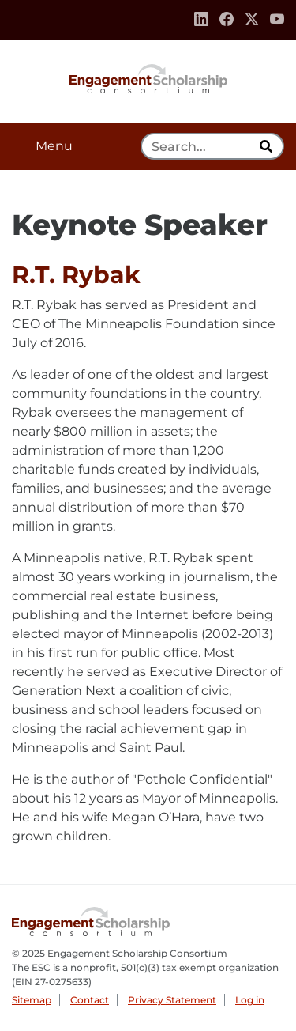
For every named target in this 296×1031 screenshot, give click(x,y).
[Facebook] (226, 19)
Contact (89, 1000)
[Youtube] (277, 19)
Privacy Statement (172, 1000)
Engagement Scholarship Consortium (148, 77)
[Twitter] (252, 19)
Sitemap (31, 1000)
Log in (249, 1000)
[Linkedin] (201, 19)
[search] (268, 146)
